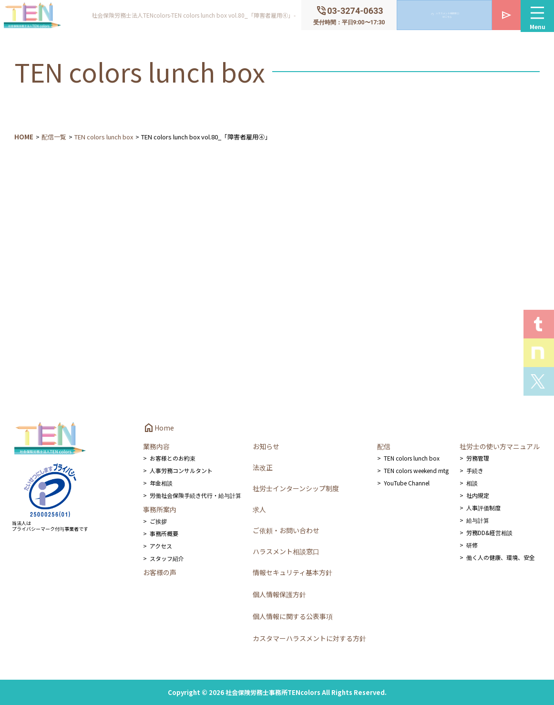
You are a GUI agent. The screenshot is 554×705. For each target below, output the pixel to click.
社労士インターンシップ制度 (296, 488)
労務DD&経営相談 (489, 532)
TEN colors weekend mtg (416, 470)
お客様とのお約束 (172, 458)
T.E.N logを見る (538, 324)
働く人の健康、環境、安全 (500, 557)
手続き (474, 470)
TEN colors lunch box (103, 136)
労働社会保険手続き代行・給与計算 (195, 495)
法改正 (263, 467)
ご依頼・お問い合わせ (286, 530)
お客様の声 (159, 572)
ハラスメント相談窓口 (286, 551)
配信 (383, 446)
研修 (472, 545)
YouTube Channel (407, 483)
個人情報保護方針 (279, 594)
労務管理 (477, 458)
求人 (259, 509)
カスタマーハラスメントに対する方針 (309, 638)
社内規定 (477, 495)
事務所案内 (159, 509)
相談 (472, 483)
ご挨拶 (158, 521)
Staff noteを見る (538, 352)
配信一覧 (53, 136)
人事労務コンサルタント (181, 470)
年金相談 (161, 483)
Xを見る (538, 381)
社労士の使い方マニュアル (500, 446)
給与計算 (477, 520)
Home (158, 427)
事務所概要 (164, 533)
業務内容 (156, 446)
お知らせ (266, 446)
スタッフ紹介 (167, 558)
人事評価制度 (483, 508)
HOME (23, 136)
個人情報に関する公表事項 (293, 616)
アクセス (161, 546)
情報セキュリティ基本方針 (292, 572)
